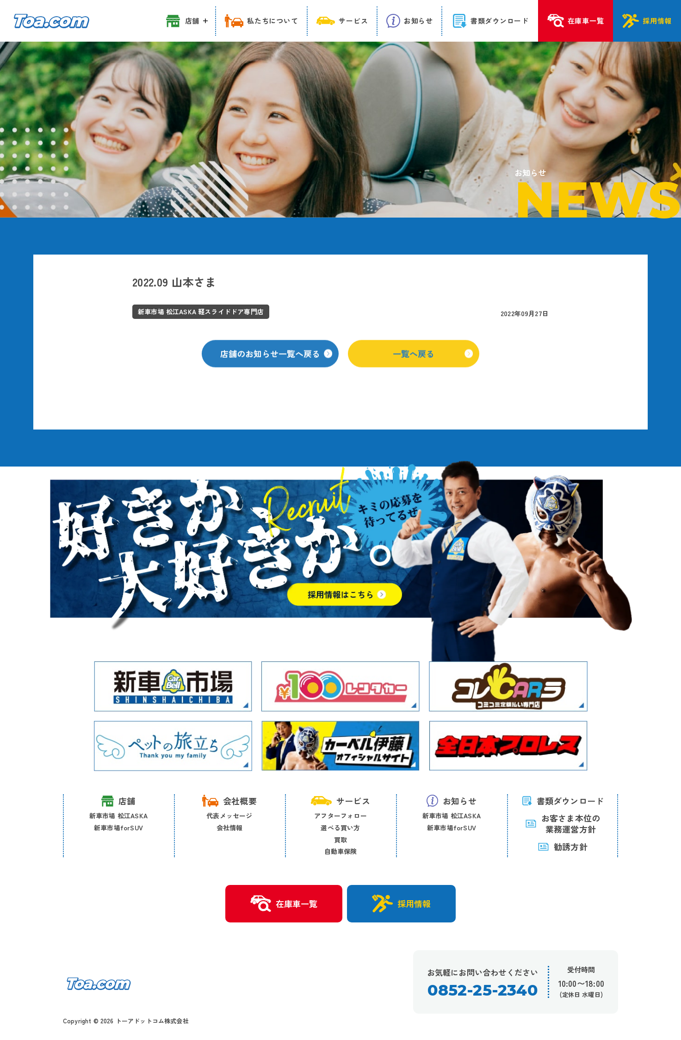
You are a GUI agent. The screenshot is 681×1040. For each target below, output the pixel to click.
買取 (340, 839)
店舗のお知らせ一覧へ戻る (276, 364)
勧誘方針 (563, 847)
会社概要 (229, 801)
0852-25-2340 (482, 990)
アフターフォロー (340, 815)
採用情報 (401, 903)
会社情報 (230, 827)
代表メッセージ (229, 815)
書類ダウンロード (562, 801)
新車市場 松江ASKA (118, 815)
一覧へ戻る (433, 364)
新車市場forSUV (118, 827)
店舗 (118, 801)
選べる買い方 (340, 827)
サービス (340, 801)
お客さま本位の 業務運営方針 (562, 823)
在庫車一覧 (283, 904)
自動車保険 (340, 851)
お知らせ (452, 801)
